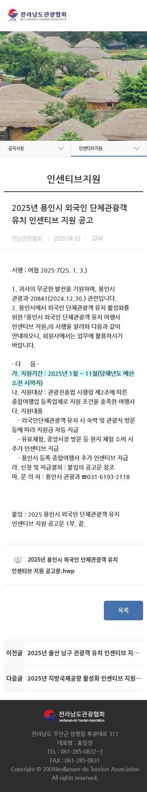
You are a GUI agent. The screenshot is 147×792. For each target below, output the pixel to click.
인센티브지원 (90, 148)
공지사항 (16, 148)
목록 (123, 610)
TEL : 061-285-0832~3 (75, 751)
